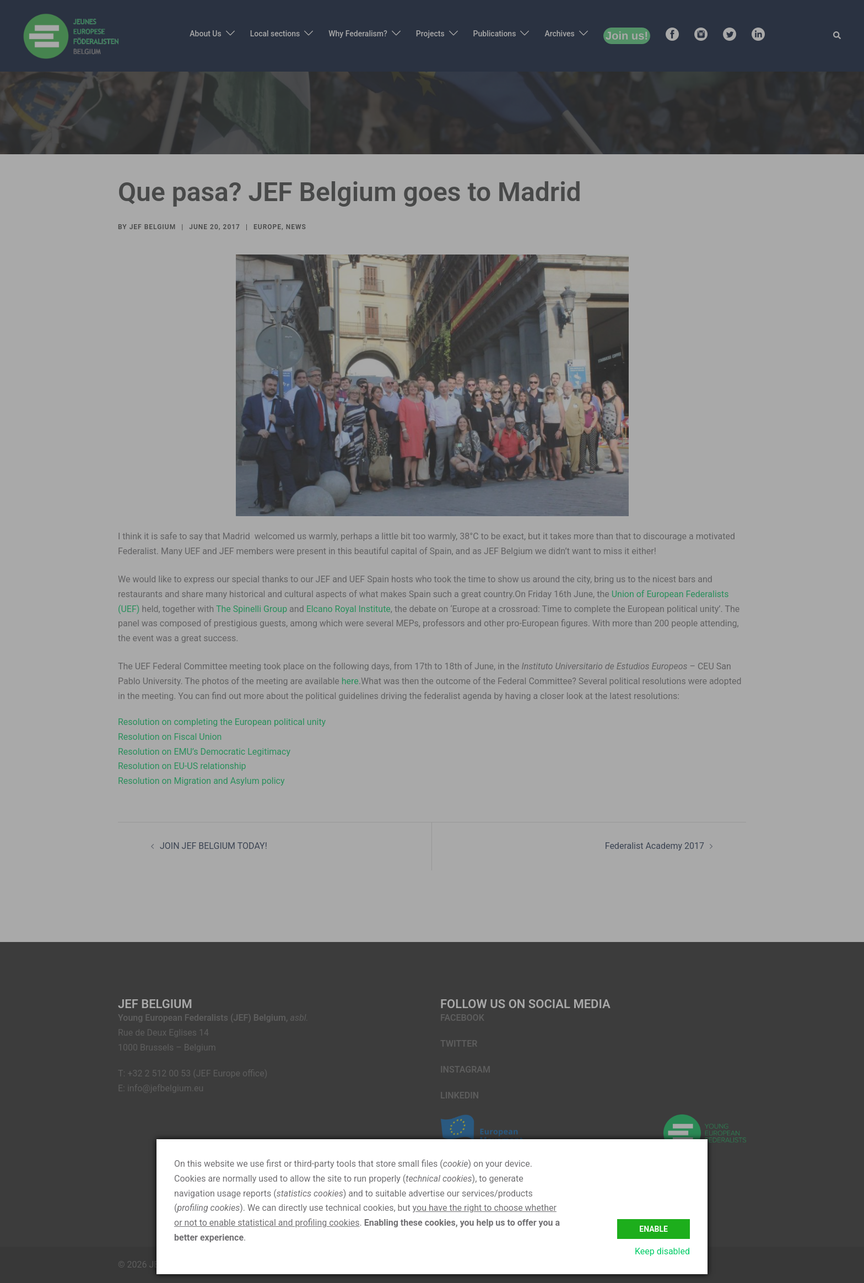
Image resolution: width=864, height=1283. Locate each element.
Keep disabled (662, 1251)
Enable (653, 1228)
